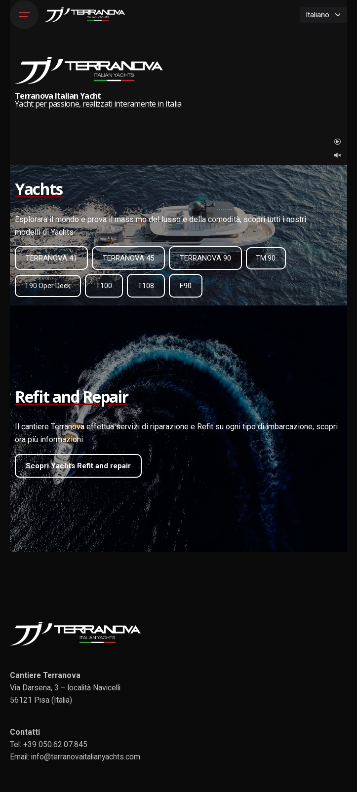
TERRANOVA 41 (51, 258)
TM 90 (266, 258)
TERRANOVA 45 (128, 258)
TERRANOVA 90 (205, 258)
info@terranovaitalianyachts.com (85, 756)
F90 (186, 285)
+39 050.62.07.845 (55, 744)
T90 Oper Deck (48, 286)
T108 (146, 285)
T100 (104, 285)
